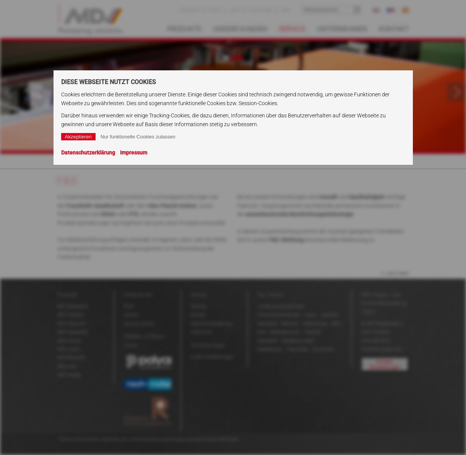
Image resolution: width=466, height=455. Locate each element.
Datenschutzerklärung (88, 153)
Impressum (133, 153)
